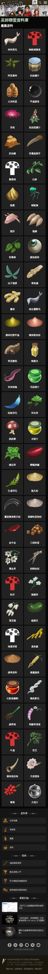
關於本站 (9, 969)
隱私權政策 (28, 969)
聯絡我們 (38, 969)
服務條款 (18, 969)
